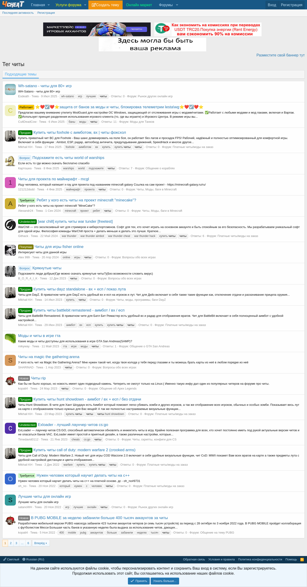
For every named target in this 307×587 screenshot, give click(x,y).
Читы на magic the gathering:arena (48, 357)
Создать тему (107, 5)
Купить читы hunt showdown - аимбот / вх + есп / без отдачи (79, 399)
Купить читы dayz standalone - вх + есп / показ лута (72, 289)
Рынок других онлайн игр (155, 96)
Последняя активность (18, 12)
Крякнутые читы (39, 268)
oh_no (22, 486)
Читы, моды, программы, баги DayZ (141, 299)
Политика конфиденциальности (260, 559)
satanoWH (25, 507)
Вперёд (39, 543)
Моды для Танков (142, 121)
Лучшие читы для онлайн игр (44, 496)
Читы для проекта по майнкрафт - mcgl (53, 179)
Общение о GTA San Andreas (150, 346)
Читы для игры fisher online (51, 247)
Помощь (291, 559)
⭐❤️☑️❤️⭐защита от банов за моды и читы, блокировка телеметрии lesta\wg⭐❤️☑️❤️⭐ (110, 107)
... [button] (22, 543)
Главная (38, 5)
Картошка (24, 168)
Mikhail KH (25, 147)
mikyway (24, 346)
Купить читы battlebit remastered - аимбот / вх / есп (71, 310)
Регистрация (46, 12)
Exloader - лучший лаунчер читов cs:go (63, 425)
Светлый (11, 559)
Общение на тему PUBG (217, 532)
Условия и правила (221, 559)
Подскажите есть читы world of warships (61, 158)
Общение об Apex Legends (117, 388)
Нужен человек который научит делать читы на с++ (74, 475)
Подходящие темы (21, 74)
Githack (23, 236)
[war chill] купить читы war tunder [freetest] (65, 221)
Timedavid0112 (28, 439)
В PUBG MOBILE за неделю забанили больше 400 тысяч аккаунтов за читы (93, 518)
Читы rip (32, 378)
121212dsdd (26, 189)
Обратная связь (194, 559)
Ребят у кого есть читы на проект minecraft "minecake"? (77, 200)
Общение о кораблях (160, 168)
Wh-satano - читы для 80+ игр (45, 86)
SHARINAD (26, 367)
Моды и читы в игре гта (39, 336)
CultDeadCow (27, 121)
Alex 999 (24, 257)
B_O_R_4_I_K (27, 278)
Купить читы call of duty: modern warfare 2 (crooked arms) (76, 450)
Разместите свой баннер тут (280, 55)
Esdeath (23, 96)
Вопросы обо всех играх (139, 257)
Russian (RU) (33, 559)
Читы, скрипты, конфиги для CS (154, 439)
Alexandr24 (25, 210)
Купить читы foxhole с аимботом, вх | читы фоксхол (72, 132)
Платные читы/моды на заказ (193, 147)
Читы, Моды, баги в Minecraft (157, 189)
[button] (48, 5)
